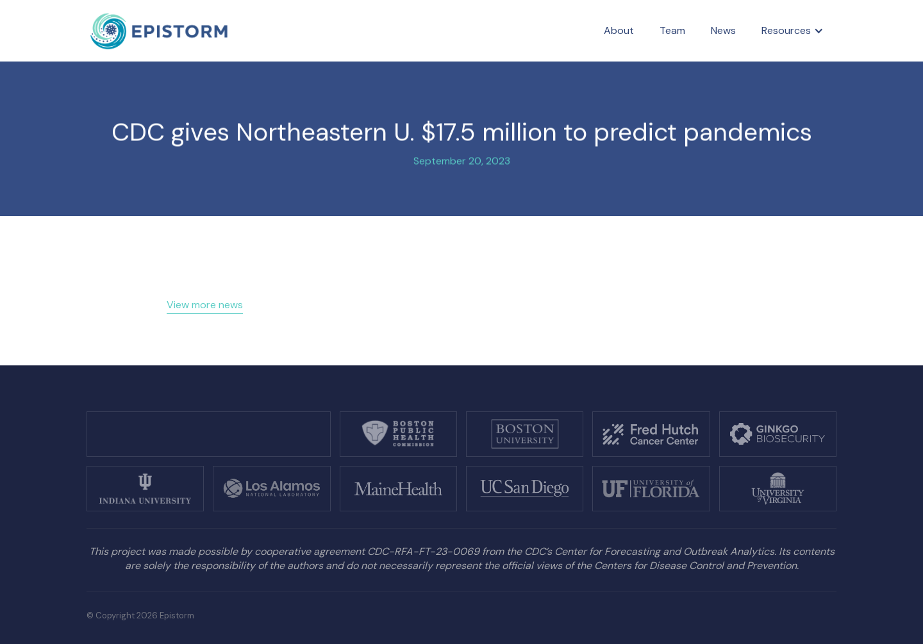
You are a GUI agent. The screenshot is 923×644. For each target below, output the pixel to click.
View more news (205, 304)
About (619, 30)
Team (672, 30)
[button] (792, 31)
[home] (159, 31)
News (723, 30)
